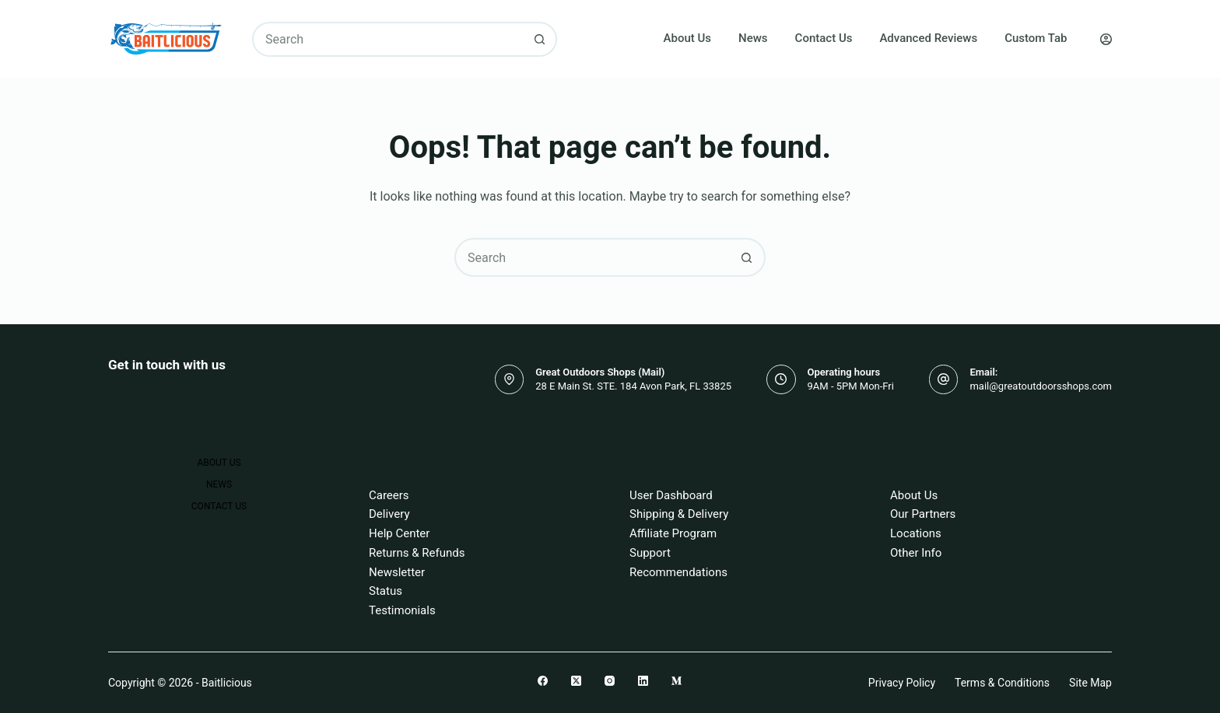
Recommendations (678, 572)
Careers (389, 495)
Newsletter (397, 572)
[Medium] (676, 681)
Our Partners (922, 514)
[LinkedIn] (643, 681)
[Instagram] (610, 681)
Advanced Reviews (928, 38)
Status (385, 591)
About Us (688, 38)
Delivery (389, 514)
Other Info (915, 553)
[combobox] (389, 39)
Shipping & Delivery (678, 514)
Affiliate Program (673, 533)
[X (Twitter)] (576, 681)
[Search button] (540, 39)
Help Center (399, 533)
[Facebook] (543, 681)
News (753, 38)
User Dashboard (671, 495)
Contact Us (824, 38)
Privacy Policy (901, 682)
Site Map (1090, 682)
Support (650, 553)
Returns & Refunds (417, 553)
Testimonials (402, 610)
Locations (915, 533)
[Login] (1106, 39)
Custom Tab (1035, 38)
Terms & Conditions (1002, 682)
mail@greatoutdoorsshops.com (1040, 386)
